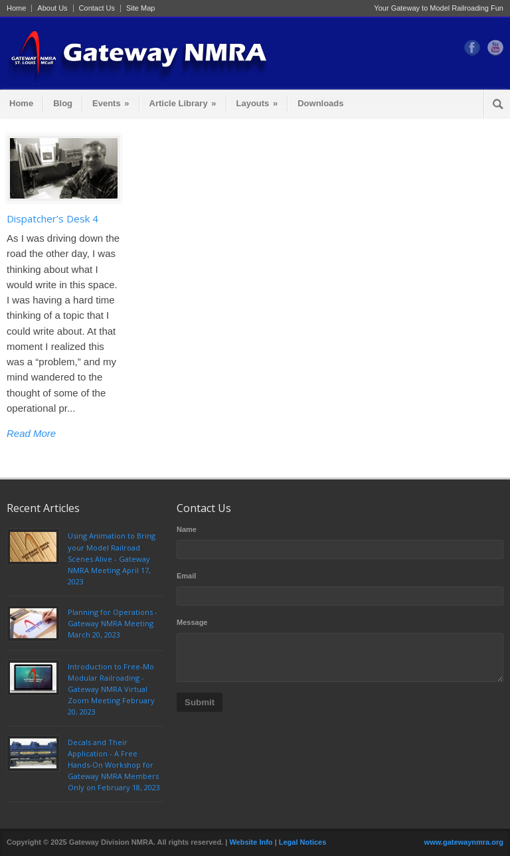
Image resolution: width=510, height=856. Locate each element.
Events (110, 103)
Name (187, 529)
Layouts (257, 103)
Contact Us (97, 8)
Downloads (320, 103)
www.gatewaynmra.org (463, 842)
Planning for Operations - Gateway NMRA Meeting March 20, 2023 (112, 623)
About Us (52, 8)
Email (186, 576)
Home (16, 8)
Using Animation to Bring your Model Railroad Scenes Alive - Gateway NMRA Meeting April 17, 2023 (111, 558)
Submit (199, 702)
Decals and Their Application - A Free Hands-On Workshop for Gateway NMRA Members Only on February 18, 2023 (114, 764)
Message (192, 622)
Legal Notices (303, 842)
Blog (62, 103)
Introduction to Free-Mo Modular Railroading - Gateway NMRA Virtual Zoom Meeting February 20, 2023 (111, 689)
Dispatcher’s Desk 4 (52, 218)
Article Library (182, 103)
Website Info (250, 842)
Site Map (140, 8)
